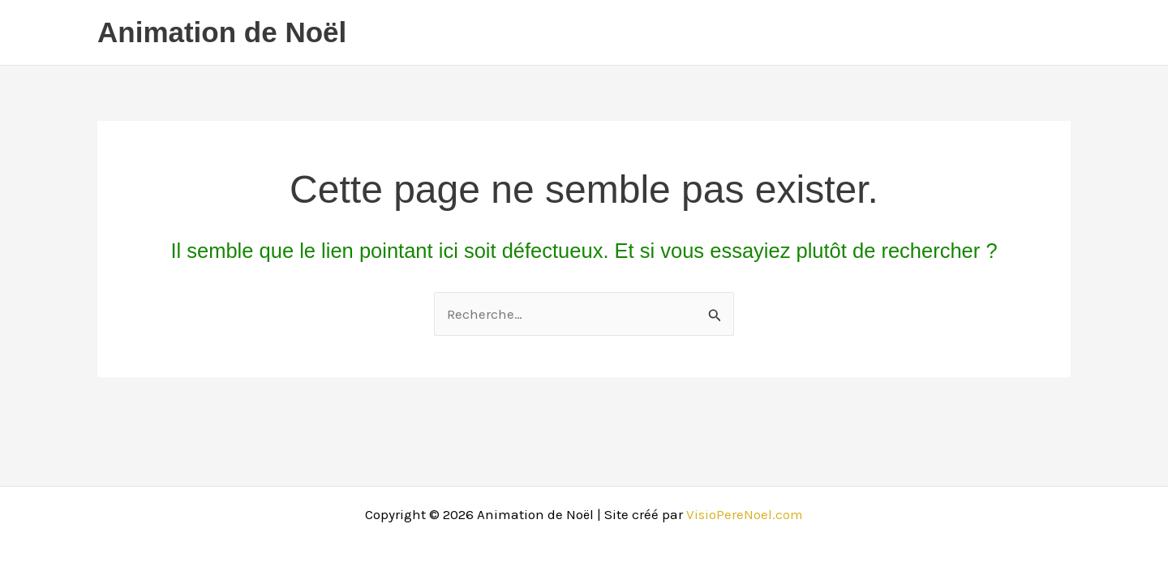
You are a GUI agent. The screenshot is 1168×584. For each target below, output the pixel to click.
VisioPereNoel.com (744, 514)
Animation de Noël (221, 32)
